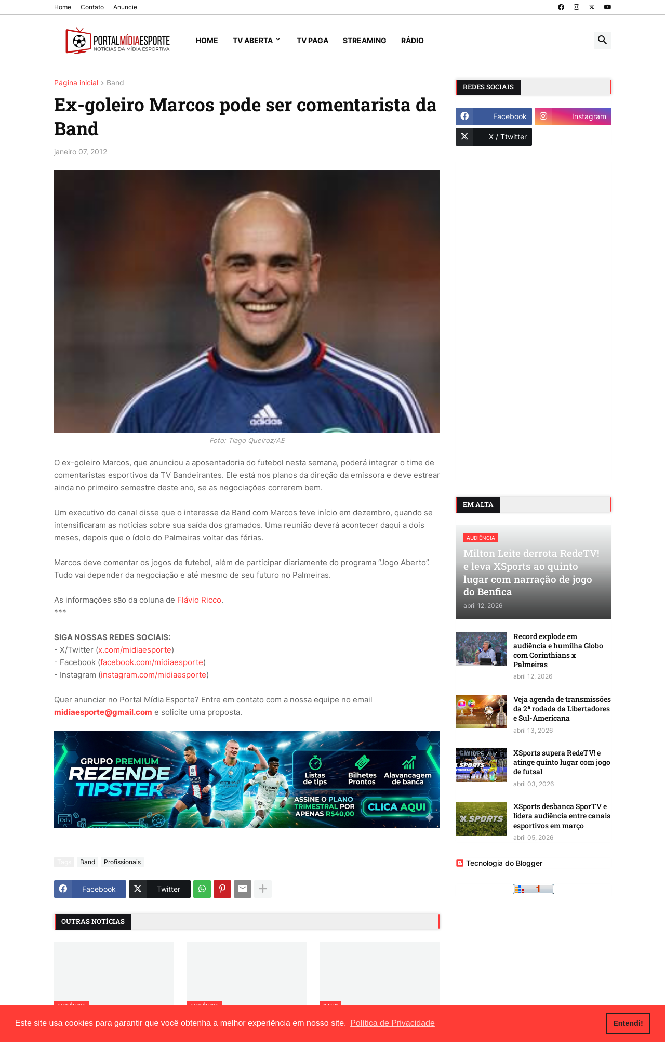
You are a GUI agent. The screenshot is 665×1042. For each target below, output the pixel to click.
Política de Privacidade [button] (392, 1023)
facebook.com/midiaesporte (151, 662)
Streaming (365, 40)
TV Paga (312, 40)
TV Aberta (253, 40)
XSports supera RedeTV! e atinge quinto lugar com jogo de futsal (561, 762)
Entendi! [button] (628, 1023)
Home (62, 7)
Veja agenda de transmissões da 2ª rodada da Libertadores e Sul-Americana (562, 709)
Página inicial (76, 83)
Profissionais (122, 862)
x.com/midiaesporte (134, 650)
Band (115, 83)
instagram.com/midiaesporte (153, 675)
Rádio (412, 40)
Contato (92, 7)
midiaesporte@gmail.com (103, 712)
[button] (602, 40)
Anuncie (125, 7)
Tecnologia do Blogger (499, 862)
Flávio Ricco (199, 600)
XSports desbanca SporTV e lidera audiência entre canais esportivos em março (561, 816)
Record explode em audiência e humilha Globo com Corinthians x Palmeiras (558, 651)
